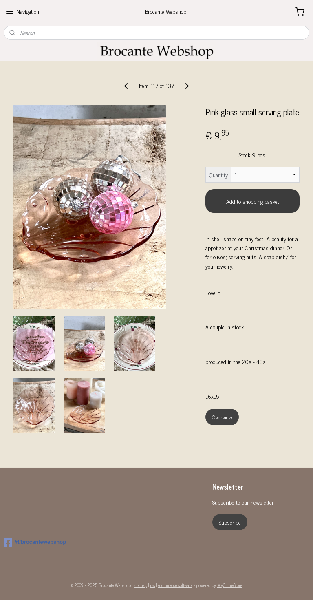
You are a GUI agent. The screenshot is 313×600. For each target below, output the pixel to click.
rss (152, 585)
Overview (222, 416)
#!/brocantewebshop (35, 542)
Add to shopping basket (252, 201)
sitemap (140, 585)
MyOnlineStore (229, 585)
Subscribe (230, 522)
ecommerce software (175, 585)
